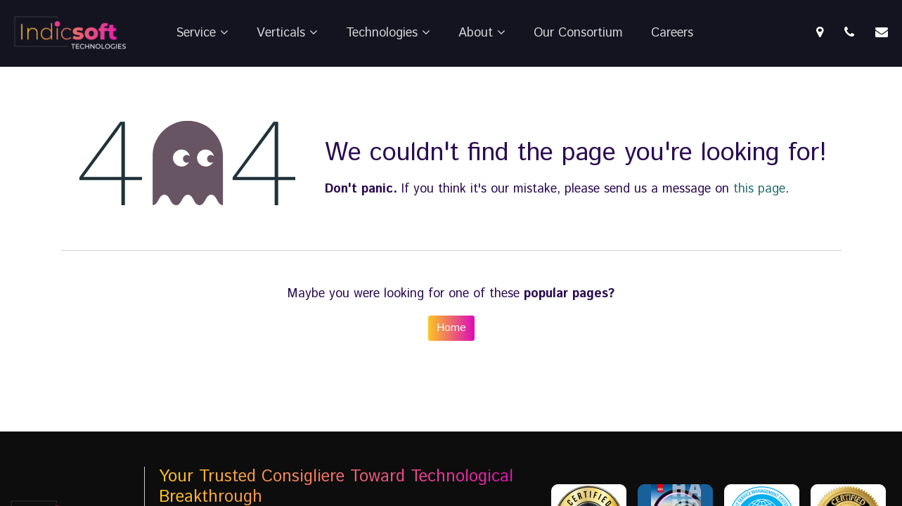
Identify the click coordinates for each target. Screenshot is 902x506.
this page (759, 189)
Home (451, 328)
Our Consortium (578, 33)
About (481, 33)
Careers (672, 33)
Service (202, 33)
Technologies (388, 33)
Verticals (287, 33)
